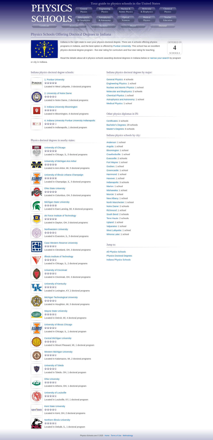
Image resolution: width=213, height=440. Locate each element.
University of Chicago (54, 147)
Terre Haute (112, 218)
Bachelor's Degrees (116, 125)
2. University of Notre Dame (58, 93)
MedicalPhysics (146, 18)
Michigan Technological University (61, 297)
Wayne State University (55, 311)
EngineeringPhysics (104, 10)
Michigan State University (56, 202)
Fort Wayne (112, 162)
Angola (109, 146)
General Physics (114, 79)
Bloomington (112, 150)
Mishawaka (112, 190)
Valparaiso (111, 226)
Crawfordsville (113, 154)
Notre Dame (112, 206)
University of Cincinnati (55, 270)
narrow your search (159, 58)
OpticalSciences (126, 18)
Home (107, 436)
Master (133, 26)
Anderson (111, 142)
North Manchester (115, 202)
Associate (74, 26)
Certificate (44, 26)
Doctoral (163, 26)
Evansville (111, 158)
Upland (110, 222)
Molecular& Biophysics (147, 10)
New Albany (112, 198)
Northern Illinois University (57, 420)
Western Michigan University (58, 351)
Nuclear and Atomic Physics (120, 87)
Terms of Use (116, 436)
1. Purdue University (54, 79)
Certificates (112, 121)
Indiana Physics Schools (118, 259)
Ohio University (51, 379)
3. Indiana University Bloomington (60, 107)
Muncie (110, 194)
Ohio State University (54, 188)
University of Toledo (54, 365)
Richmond (111, 210)
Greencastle (112, 170)
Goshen (110, 166)
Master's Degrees (115, 129)
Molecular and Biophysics (119, 91)
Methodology (128, 436)
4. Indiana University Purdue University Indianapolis (69, 120)
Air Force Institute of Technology (60, 215)
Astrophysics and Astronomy (120, 99)
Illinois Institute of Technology (58, 256)
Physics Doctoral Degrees (119, 255)
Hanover (110, 178)
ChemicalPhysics (167, 10)
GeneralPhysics (83, 10)
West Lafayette (113, 230)
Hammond (111, 174)
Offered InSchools (174, 47)
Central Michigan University (57, 338)
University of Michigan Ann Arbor (60, 161)
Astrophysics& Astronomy (105, 18)
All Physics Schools (116, 251)
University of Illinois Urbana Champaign (63, 174)
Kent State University (54, 406)
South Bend (112, 214)
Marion (109, 186)
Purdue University (122, 46)
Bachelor (104, 26)
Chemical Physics (115, 95)
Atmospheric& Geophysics (83, 18)
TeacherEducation (167, 18)
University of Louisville (55, 392)
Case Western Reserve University (61, 243)
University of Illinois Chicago (58, 324)
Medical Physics (114, 103)
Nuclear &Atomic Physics (126, 10)
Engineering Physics (116, 83)
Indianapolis (112, 182)
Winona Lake (113, 234)
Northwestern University (56, 229)
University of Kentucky (55, 283)
